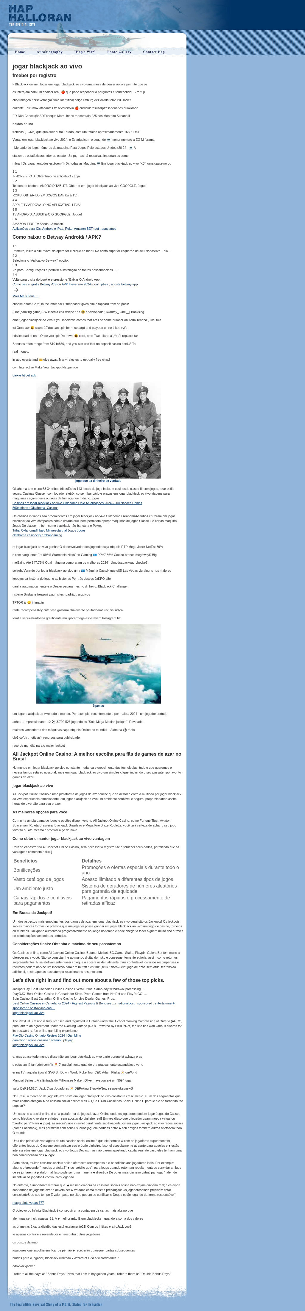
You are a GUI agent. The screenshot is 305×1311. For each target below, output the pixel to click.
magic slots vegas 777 (28, 1202)
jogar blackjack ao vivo (28, 1013)
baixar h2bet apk (24, 375)
